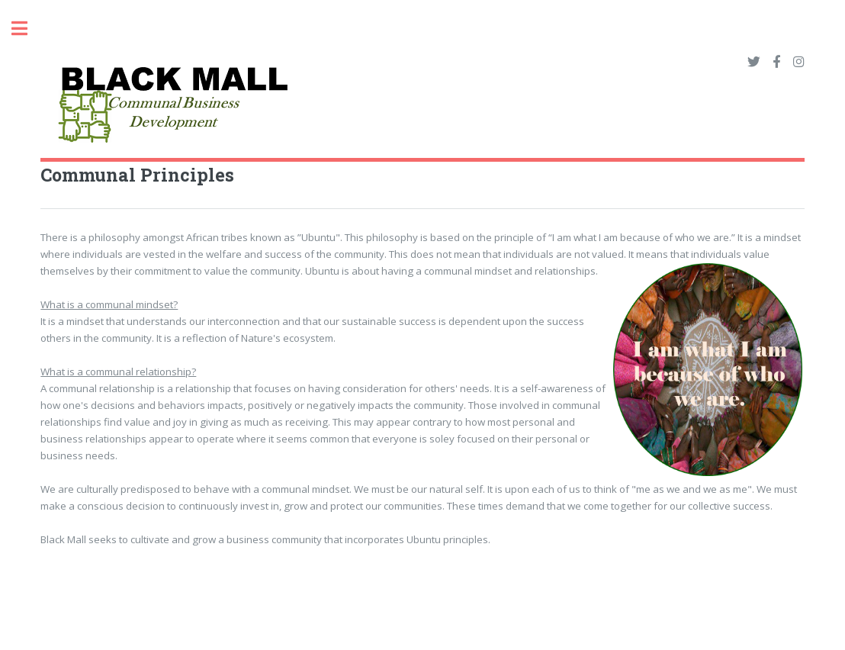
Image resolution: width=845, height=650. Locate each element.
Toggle (27, 28)
